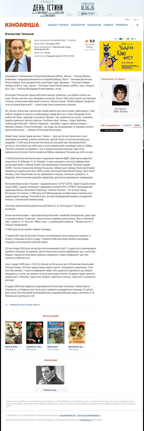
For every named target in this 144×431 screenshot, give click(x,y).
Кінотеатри (78, 25)
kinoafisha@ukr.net (68, 415)
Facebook (127, 125)
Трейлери (121, 25)
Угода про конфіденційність (88, 415)
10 (94, 50)
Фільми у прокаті (58, 25)
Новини (108, 25)
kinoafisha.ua (85, 420)
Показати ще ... (51, 390)
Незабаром (94, 25)
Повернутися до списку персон (22, 304)
